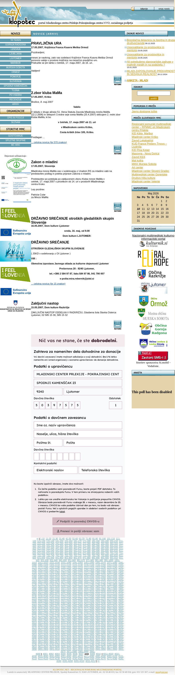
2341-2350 (100, 601)
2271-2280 (112, 599)
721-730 (41, 555)
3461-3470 (100, 635)
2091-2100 (89, 594)
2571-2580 (89, 608)
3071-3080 (112, 623)
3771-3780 (89, 644)
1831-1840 (66, 587)
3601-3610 (77, 639)
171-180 (87, 541)
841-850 (60, 558)
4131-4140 (66, 659)
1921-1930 (77, 589)
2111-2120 (112, 594)
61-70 (82, 539)
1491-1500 (43, 577)
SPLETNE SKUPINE (15, 140)
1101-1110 (54, 565)
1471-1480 (112, 575)
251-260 (68, 543)
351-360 (68, 546)
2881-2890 (77, 618)
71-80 (88, 539)
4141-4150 (77, 659)
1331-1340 (43, 572)
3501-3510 (54, 637)
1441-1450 (77, 575)
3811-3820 (43, 647)
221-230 (41, 543)
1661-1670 (54, 582)
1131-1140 (89, 565)
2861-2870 (54, 618)
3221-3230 (100, 627)
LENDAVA (15, 49)
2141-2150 (54, 596)
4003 (57, 654)
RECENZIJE (16, 99)
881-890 (96, 558)
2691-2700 (43, 613)
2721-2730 (77, 613)
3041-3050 (77, 623)
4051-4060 (66, 656)
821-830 (41, 558)
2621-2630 (54, 611)
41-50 (68, 539)
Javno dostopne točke (144, 111)
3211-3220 (89, 627)
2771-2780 (43, 615)
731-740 (50, 555)
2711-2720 (66, 613)
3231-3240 (112, 627)
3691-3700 (89, 642)
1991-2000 (66, 591)
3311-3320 (112, 630)
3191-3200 (66, 627)
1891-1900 (43, 589)
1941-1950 (100, 589)
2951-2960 (66, 620)
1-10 (42, 539)
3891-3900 (43, 649)
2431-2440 (112, 603)
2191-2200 (112, 596)
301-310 (114, 543)
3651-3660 (43, 642)
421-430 (41, 548)
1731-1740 (43, 584)
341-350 (60, 546)
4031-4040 (43, 656)
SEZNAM (15, 122)
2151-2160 (66, 596)
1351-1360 (66, 572)
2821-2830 (100, 615)
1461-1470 (100, 575)
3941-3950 (100, 649)
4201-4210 (79, 661)
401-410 (114, 546)
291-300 (105, 543)
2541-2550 (54, 608)
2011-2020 (89, 591)
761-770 (78, 555)
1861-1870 (100, 587)
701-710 (114, 553)
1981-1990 (54, 591)
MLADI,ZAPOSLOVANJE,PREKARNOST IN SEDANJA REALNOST (151, 73)
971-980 (90, 560)
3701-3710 (100, 642)
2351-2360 (112, 601)
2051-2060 (43, 594)
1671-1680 (66, 582)
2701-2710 (54, 613)
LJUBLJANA (16, 54)
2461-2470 (54, 606)
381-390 (96, 546)
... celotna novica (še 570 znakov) (49, 142)
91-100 (102, 539)
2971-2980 (89, 620)
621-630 (41, 553)
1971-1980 (43, 591)
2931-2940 (43, 620)
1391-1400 (112, 572)
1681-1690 (77, 582)
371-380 (87, 546)
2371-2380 (43, 603)
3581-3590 (54, 639)
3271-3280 (66, 630)
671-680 (87, 553)
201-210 (114, 541)
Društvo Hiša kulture (143, 178)
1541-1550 (100, 577)
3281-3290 (77, 630)
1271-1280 (66, 570)
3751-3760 (66, 644)
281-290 (96, 543)
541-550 (60, 551)
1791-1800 (112, 584)
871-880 (87, 558)
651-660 (68, 553)
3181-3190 (54, 627)
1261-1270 (54, 570)
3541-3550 (100, 637)
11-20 (48, 539)
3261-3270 (54, 630)
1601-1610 (77, 579)
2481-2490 (77, 606)
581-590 (96, 551)
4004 (63, 654)
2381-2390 (54, 603)
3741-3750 (54, 644)
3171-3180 (43, 627)
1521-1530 (77, 577)
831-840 (50, 558)
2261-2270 (100, 599)
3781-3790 (100, 644)
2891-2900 (89, 618)
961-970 (81, 560)
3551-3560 (112, 637)
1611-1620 (89, 579)
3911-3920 (66, 649)
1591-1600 (66, 579)
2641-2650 (77, 611)
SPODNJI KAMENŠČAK (15, 86)
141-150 (60, 541)
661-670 (78, 553)
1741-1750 (54, 584)
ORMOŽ (16, 72)
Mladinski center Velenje (146, 181)
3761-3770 (77, 644)
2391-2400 (66, 603)
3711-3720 (112, 642)
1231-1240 (112, 567)
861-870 (78, 558)
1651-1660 (43, 582)
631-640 (50, 553)
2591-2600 (112, 608)
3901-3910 (54, 649)
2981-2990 (100, 620)
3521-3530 (77, 637)
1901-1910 (54, 589)
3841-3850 (77, 647)
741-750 (60, 555)
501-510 (114, 548)
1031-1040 (66, 563)
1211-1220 (89, 567)
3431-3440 (66, 635)
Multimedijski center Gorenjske (149, 174)
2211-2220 (43, 599)
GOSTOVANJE (15, 136)
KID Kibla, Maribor (142, 133)
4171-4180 (112, 659)
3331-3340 (43, 632)
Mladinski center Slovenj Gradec (150, 171)
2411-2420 (89, 603)
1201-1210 (77, 567)
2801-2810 (77, 615)
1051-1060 (89, 563)
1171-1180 (43, 567)
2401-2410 (77, 603)
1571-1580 (43, 579)
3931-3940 (89, 649)
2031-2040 (112, 591)
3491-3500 (43, 637)
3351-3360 (66, 632)
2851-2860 (43, 618)
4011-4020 (108, 654)
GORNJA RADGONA (15, 44)
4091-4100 (112, 656)
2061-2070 (54, 594)
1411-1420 (43, 575)
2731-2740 (89, 613)
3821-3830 (54, 647)
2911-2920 (112, 618)
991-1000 (108, 560)
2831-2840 (112, 615)
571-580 (87, 551)
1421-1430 (54, 575)
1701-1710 (100, 582)
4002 (51, 654)
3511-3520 (66, 637)
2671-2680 (112, 611)
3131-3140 (89, 625)
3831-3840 (66, 647)
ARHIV (15, 104)
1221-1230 (100, 567)
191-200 (105, 541)
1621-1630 (100, 579)
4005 (69, 654)
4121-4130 (54, 659)
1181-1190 (54, 567)
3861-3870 (100, 647)
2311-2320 (66, 601)
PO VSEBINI (15, 95)
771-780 (87, 555)
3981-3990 (83, 651)
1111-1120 (66, 565)
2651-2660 (89, 611)
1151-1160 (112, 565)
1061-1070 (100, 563)
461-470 (78, 548)
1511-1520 (66, 577)
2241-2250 (77, 599)
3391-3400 (112, 632)
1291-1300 (89, 570)
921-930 (44, 560)
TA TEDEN (15, 40)
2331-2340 (89, 601)
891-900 (105, 558)
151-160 (68, 541)
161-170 (78, 541)
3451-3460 (89, 635)
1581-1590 (54, 579)
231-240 (50, 543)
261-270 (78, 543)
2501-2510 (100, 606)
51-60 (75, 539)
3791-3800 (112, 644)
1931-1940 (89, 589)
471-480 (87, 548)
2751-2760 (112, 613)
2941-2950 (54, 620)
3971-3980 (72, 651)
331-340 (50, 546)
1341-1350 (54, 572)
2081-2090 (77, 594)
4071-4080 (89, 656)
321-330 (41, 546)
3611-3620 (89, 639)
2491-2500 (89, 606)
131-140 (50, 541)
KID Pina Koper (141, 150)
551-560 (68, 551)
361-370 (78, 546)
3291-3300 (89, 630)
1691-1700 (89, 582)
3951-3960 (112, 649)
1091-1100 (43, 565)
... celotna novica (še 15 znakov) (48, 283)
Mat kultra (137, 160)
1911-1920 (66, 589)
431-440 (50, 548)
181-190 (96, 541)
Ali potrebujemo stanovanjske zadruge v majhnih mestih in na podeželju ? (150, 63)
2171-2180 (89, 596)
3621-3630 (100, 639)
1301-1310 (100, 570)
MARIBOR (15, 63)
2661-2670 (100, 611)
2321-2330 (77, 601)
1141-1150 (100, 565)
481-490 (96, 548)
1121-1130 (77, 565)
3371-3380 (89, 632)
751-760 (68, 555)
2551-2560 (66, 608)
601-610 (114, 551)
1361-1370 (77, 572)
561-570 (78, 551)
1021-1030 (54, 563)
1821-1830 (54, 587)
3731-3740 (43, 644)
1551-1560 (112, 577)
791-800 (105, 555)
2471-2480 (66, 606)
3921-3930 (77, 649)
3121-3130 (77, 625)
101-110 (111, 539)
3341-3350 (54, 632)
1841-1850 (77, 587)
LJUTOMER (16, 58)
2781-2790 (54, 615)
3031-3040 (66, 623)
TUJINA (15, 90)
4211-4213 (90, 661)
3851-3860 (89, 647)
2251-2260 (89, 599)
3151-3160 (112, 625)
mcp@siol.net (162, 672)
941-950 (63, 560)
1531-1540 (89, 577)
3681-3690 (77, 642)
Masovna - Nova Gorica (145, 153)
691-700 (105, 553)
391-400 (105, 546)
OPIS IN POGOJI (15, 117)
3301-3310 (100, 630)
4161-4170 (100, 659)
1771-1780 (89, 584)
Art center (137, 167)
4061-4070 (77, 656)
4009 (92, 654)
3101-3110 (54, 625)
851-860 (68, 558)
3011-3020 (43, 623)
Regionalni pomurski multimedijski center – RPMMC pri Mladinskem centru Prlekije (151, 127)
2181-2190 (100, 596)
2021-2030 (100, 591)
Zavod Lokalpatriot (142, 140)
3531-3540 (89, 637)
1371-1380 (89, 572)
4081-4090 (100, 656)
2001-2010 (77, 591)
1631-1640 (112, 579)
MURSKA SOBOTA (15, 67)
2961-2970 (77, 620)
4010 (98, 654)
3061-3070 (100, 623)
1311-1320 (112, 570)
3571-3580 (43, 639)
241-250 (60, 543)
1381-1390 (100, 572)
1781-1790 (100, 584)
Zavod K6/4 (138, 157)
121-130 (41, 541)
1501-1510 (54, 577)
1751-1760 (66, 584)
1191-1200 (66, 567)
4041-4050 (54, 656)
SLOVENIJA (16, 81)
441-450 (60, 548)
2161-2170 (77, 596)
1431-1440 (66, 575)
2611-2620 (43, 611)
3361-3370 (77, 632)
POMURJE (15, 76)
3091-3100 (43, 625)
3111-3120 (66, 625)
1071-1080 (112, 563)
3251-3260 (43, 630)
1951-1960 (112, 589)
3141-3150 (100, 625)
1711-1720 (112, 582)
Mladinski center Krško (145, 137)
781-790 (96, 555)
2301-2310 (54, 601)
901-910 (114, 558)
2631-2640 (66, 611)
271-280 (87, 543)
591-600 (105, 551)
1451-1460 (89, 575)
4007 (81, 654)
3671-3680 (66, 642)
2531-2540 (43, 608)
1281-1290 (77, 570)
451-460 (68, 548)
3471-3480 (112, 635)
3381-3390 (100, 632)
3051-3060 (89, 623)
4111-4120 (43, 659)
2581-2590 (100, 608)
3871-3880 (112, 647)
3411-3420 (43, 635)
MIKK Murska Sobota (144, 164)
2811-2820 (89, 615)
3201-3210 (77, 627)
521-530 (41, 551)
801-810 (114, 555)
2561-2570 (77, 608)
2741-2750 (100, 613)
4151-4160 (89, 659)
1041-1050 (77, 563)
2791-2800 (66, 615)
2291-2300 (43, 601)
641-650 (60, 553)
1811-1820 (43, 587)
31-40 (62, 539)
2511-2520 (112, 606)
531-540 (50, 551)
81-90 (95, 539)
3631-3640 (112, 639)
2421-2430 (100, 603)
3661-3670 (54, 642)
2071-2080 (66, 594)
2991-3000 (112, 620)
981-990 (99, 560)
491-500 (105, 548)
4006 (75, 654)
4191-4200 (67, 661)
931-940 (54, 560)
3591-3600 (66, 639)
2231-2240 (66, 599)
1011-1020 (43, 563)
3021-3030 (54, 623)
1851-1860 (89, 587)
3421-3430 (54, 635)
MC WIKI (15, 145)
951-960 (72, 560)
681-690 (96, 553)
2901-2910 (100, 618)
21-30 (55, 539)
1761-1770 (77, 584)
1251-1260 (43, 570)
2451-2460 (43, 606)
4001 (45, 654)
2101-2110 (100, 594)
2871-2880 (66, 618)
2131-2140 (43, 596)
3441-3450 (77, 635)
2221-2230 (54, 599)
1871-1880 (112, 587)
